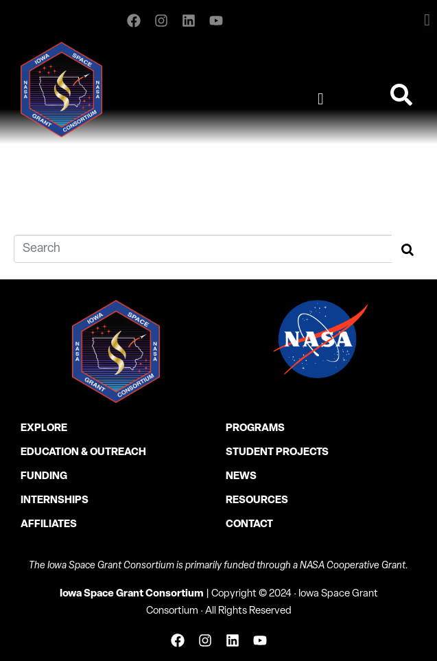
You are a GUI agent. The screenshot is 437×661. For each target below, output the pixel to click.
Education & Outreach (83, 453)
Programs (255, 429)
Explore (44, 429)
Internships (54, 501)
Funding (44, 477)
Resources (257, 501)
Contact (249, 525)
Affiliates (49, 525)
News (241, 477)
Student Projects (277, 453)
